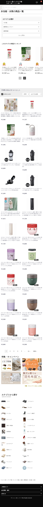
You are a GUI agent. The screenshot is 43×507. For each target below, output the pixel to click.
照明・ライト (28, 443)
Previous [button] (20, 78)
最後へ (35, 351)
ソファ (5, 401)
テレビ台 (27, 407)
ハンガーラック (28, 425)
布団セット (6, 450)
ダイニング (6, 419)
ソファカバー (28, 401)
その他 (5, 22)
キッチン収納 (28, 419)
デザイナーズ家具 (29, 437)
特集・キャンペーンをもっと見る (33, 386)
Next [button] (24, 78)
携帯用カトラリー (8, 27)
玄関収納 (6, 431)
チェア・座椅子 (28, 413)
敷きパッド (6, 468)
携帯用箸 (6, 31)
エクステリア (7, 443)
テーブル (6, 413)
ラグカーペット (7, 437)
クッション (27, 468)
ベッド (5, 407)
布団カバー (27, 462)
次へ (29, 351)
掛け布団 (27, 450)
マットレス (6, 462)
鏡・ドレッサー (28, 431)
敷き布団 (6, 456)
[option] (9, 60)
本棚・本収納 (7, 425)
